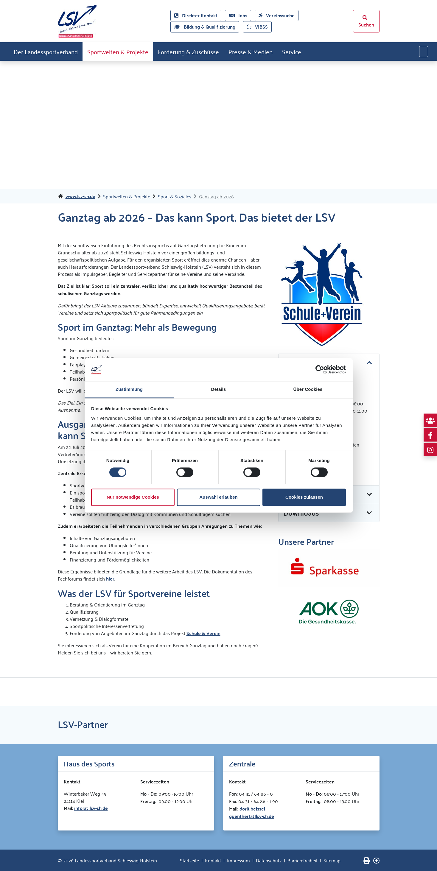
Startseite (189, 860)
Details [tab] (218, 389)
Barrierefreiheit (302, 860)
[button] (329, 513)
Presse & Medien (250, 51)
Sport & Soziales (174, 196)
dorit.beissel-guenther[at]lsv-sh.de (251, 812)
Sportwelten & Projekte (117, 51)
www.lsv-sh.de (80, 196)
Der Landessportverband (46, 51)
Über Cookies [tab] (308, 389)
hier (110, 578)
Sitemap (332, 860)
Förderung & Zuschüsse (188, 51)
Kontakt (213, 860)
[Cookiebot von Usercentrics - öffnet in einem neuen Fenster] (320, 369)
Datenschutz (269, 860)
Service (291, 51)
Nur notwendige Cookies (133, 497)
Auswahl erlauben (218, 497)
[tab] (329, 513)
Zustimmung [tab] (129, 389)
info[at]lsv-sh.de (91, 808)
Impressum (238, 860)
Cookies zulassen (304, 497)
